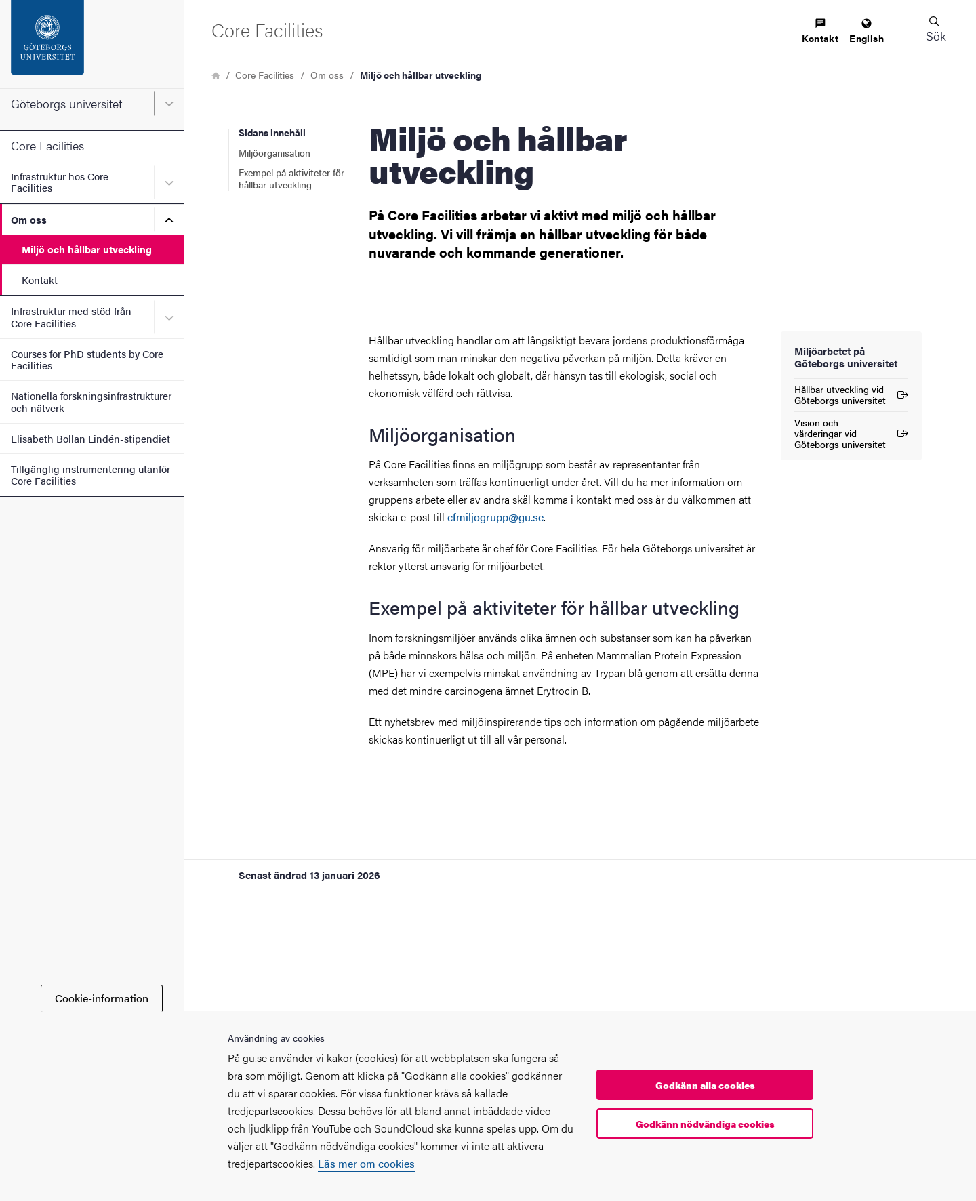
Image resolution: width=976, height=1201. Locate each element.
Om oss (29, 219)
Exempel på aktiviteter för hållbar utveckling (291, 178)
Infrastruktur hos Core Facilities (59, 182)
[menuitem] (820, 31)
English (866, 31)
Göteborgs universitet (66, 103)
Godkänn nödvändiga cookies (705, 1124)
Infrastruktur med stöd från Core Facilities (71, 316)
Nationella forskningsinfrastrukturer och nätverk (91, 401)
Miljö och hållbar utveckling (87, 249)
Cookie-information (101, 998)
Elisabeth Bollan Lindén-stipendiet (90, 438)
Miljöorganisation (274, 152)
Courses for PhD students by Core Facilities (87, 359)
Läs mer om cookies (366, 1163)
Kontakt (40, 279)
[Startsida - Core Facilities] (267, 29)
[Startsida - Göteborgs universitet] (92, 44)
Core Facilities (47, 145)
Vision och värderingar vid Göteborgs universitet (851, 433)
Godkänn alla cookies (705, 1085)
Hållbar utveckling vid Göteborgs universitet (851, 394)
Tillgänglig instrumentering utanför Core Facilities (90, 474)
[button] (935, 30)
